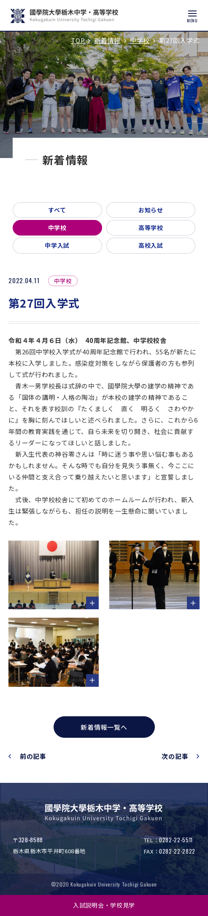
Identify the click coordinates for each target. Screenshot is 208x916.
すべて (57, 210)
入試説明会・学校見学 (104, 905)
